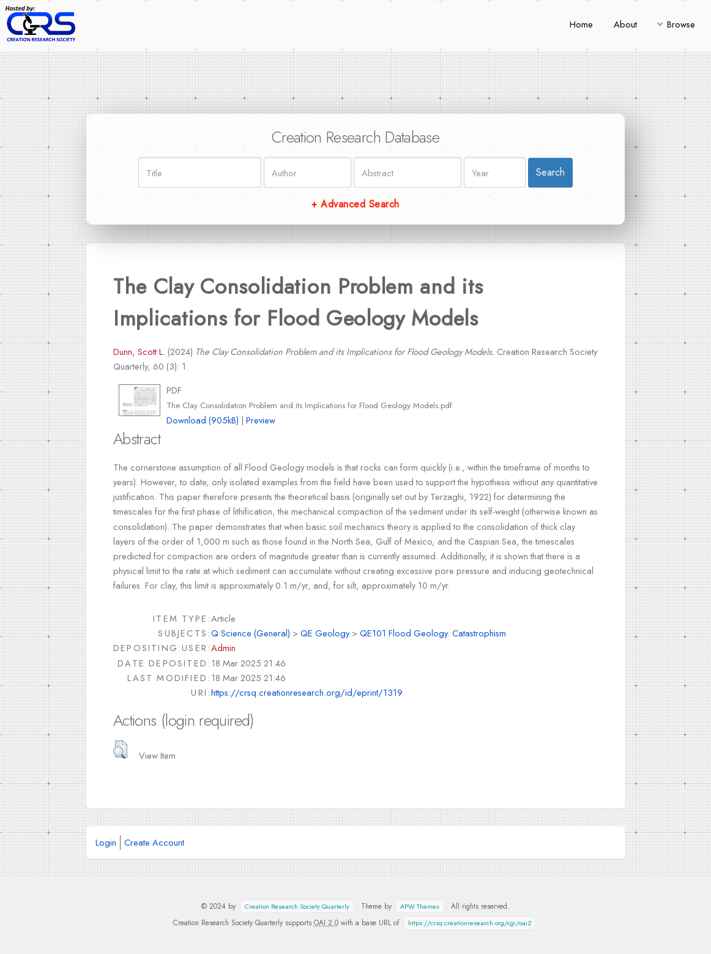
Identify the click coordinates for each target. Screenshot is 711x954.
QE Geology (324, 633)
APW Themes (419, 906)
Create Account (154, 842)
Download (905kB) (202, 420)
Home (581, 24)
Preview (260, 420)
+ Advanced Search (355, 204)
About (625, 24)
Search (550, 172)
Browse (681, 24)
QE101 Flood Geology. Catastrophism (433, 633)
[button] (120, 749)
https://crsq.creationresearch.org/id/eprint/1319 (307, 692)
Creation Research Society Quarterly (297, 906)
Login (105, 842)
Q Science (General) (250, 633)
